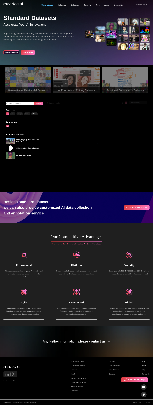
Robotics (74, 370)
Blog (143, 361)
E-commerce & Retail (78, 366)
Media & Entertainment (78, 378)
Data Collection (114, 370)
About (144, 366)
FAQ (143, 370)
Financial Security (77, 386)
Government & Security (78, 382)
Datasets (112, 374)
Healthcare (74, 391)
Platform (112, 361)
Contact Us (146, 374)
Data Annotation (114, 366)
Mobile (73, 374)
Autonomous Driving (77, 361)
